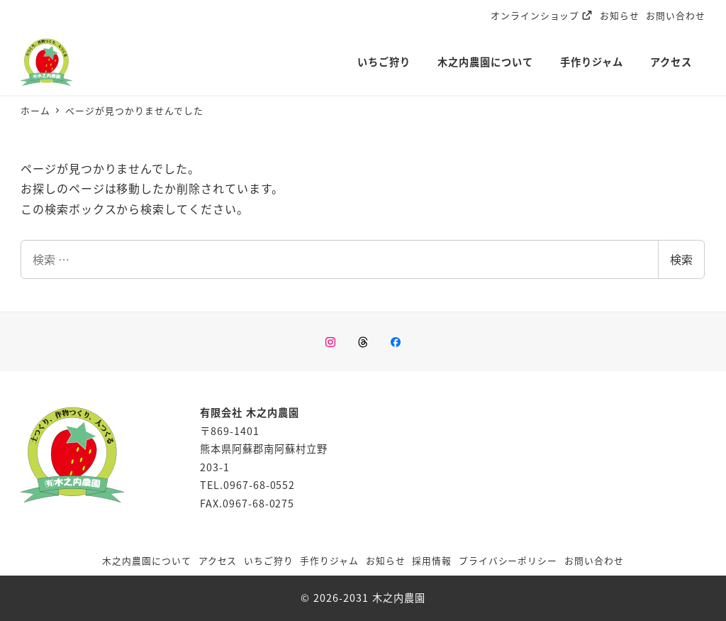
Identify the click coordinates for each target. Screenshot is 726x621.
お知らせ (620, 15)
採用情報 (432, 560)
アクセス (218, 560)
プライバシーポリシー (508, 560)
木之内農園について (146, 560)
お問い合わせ (675, 15)
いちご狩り (269, 560)
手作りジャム (329, 560)
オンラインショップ (542, 15)
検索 (681, 259)
